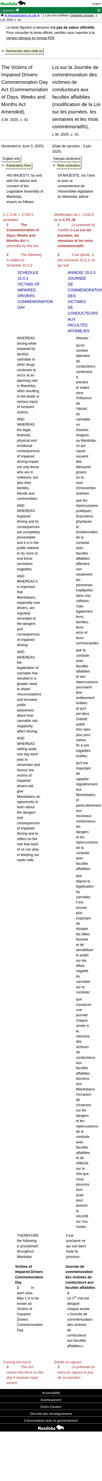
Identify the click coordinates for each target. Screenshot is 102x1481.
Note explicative (68, 165)
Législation (10, 10)
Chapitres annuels (82, 15)
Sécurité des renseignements (51, 1413)
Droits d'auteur (51, 1406)
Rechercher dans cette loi (24, 51)
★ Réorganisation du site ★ (22, 15)
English (96, 3)
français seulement (67, 158)
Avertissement (51, 1400)
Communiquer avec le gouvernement (51, 1420)
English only (11, 158)
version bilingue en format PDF (30, 38)
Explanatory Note (18, 165)
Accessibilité (51, 1393)
